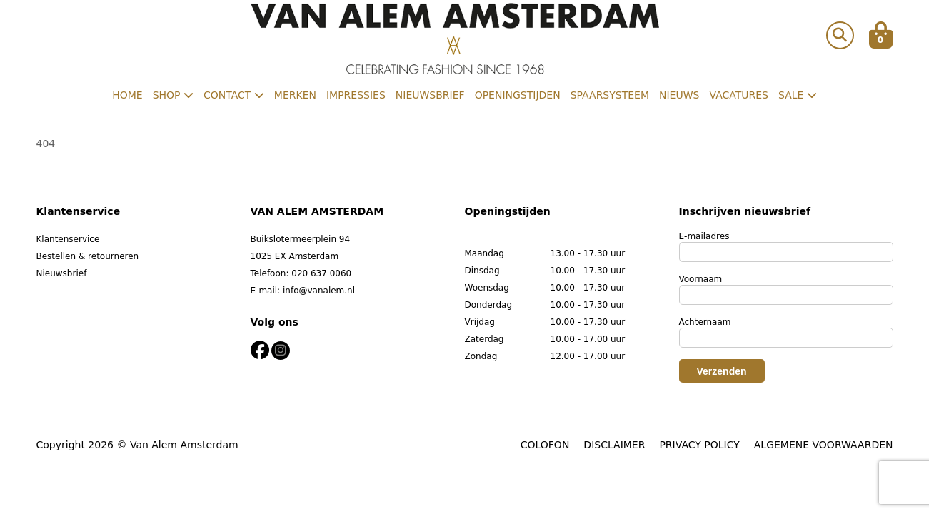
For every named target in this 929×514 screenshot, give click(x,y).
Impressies (356, 95)
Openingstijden (518, 95)
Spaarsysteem (610, 95)
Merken (295, 95)
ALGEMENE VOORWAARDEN (823, 444)
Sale (797, 95)
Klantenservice (68, 239)
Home (127, 95)
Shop (173, 95)
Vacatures (738, 95)
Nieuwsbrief (430, 95)
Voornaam (701, 279)
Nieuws (679, 95)
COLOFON (545, 444)
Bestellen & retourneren (87, 256)
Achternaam (705, 322)
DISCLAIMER (614, 444)
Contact (234, 95)
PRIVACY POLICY (699, 444)
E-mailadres (704, 236)
